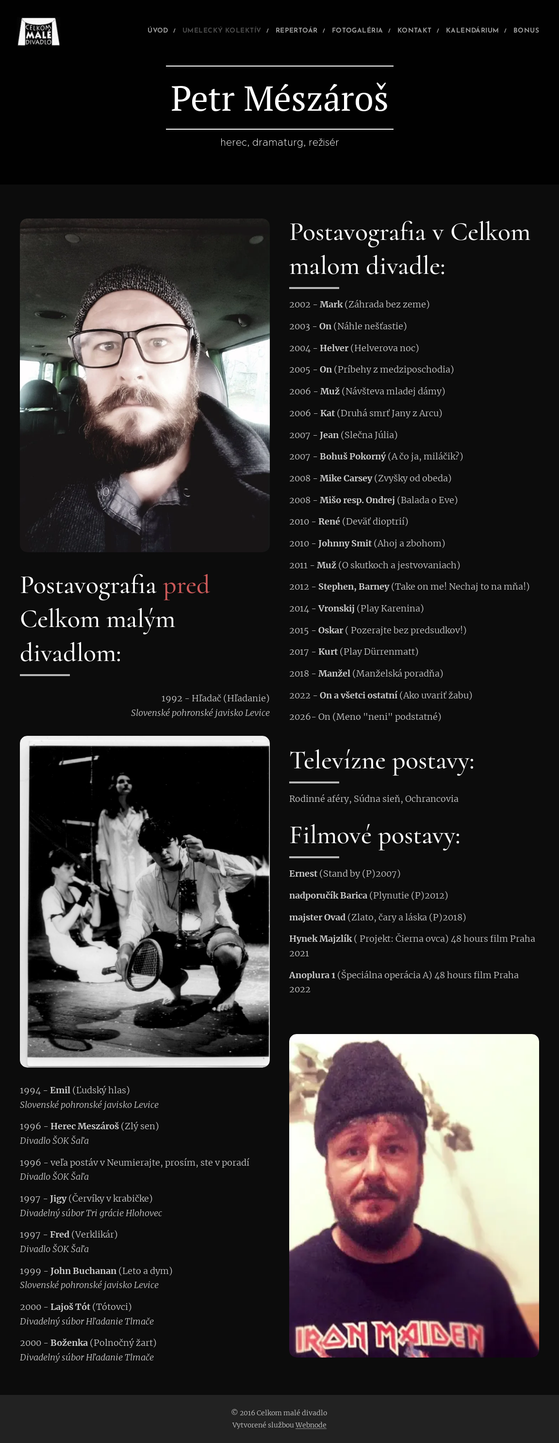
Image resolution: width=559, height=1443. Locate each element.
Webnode (311, 1425)
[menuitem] (115, 31)
